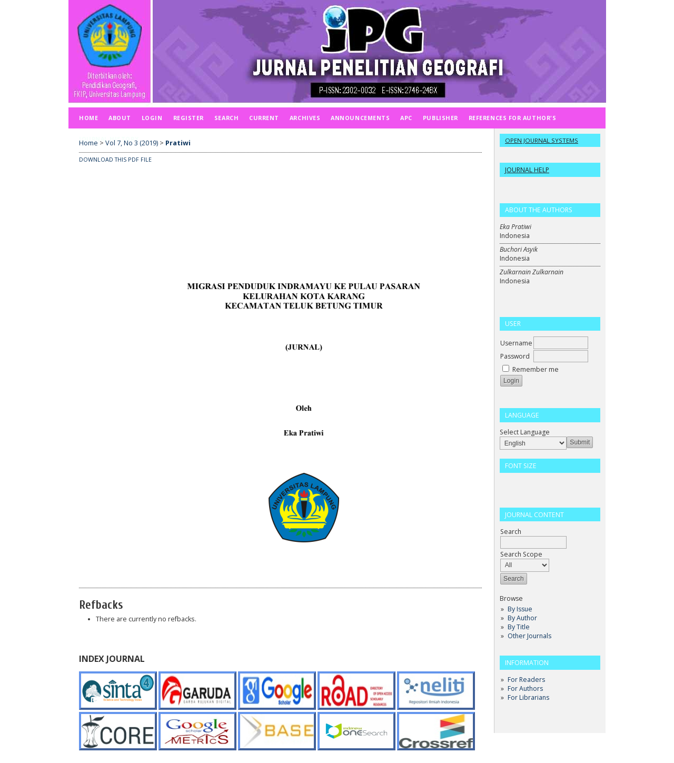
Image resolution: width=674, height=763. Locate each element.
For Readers (526, 679)
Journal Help (527, 169)
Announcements (360, 118)
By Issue (520, 609)
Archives (305, 118)
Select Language (525, 432)
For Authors (525, 688)
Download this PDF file (115, 159)
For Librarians (528, 697)
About (119, 118)
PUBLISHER (440, 118)
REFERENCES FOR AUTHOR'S (512, 118)
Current (264, 118)
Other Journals (529, 635)
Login (152, 118)
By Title (519, 626)
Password (515, 356)
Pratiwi (178, 142)
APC (406, 118)
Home (88, 118)
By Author (522, 617)
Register (188, 118)
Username (516, 343)
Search (226, 118)
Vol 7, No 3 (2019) (131, 142)
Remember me (535, 369)
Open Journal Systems (541, 140)
